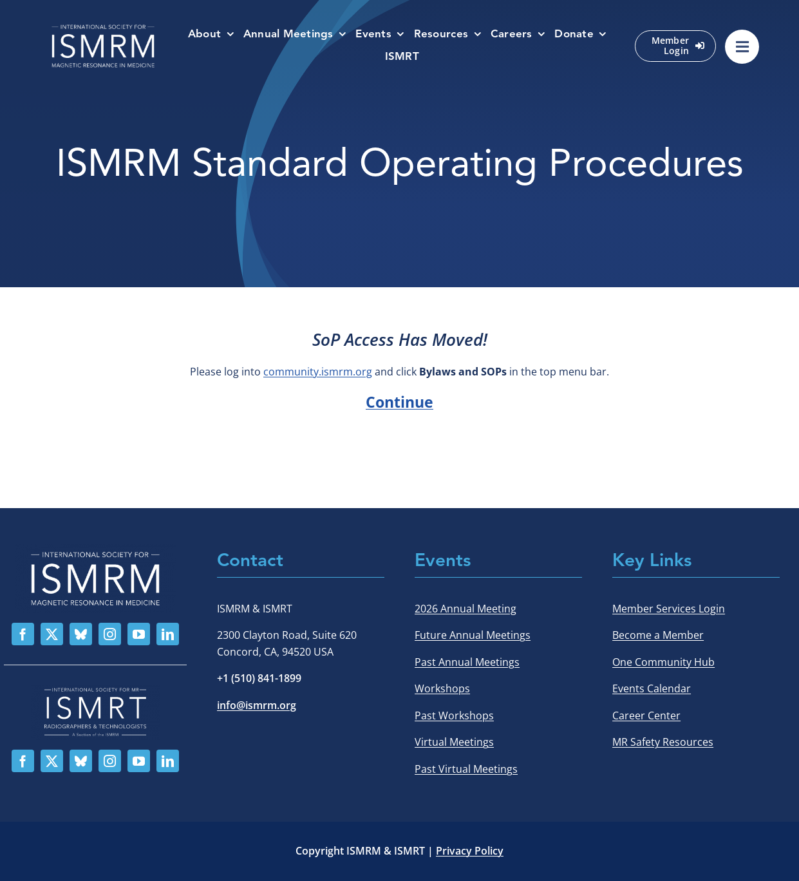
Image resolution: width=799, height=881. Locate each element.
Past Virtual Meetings (466, 769)
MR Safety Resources (662, 742)
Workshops (442, 688)
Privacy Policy (469, 851)
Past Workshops (454, 715)
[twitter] (52, 634)
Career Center (646, 715)
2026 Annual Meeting (465, 609)
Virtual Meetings (454, 742)
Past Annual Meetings (467, 662)
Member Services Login (668, 609)
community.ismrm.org (317, 372)
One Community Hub (663, 662)
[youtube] (138, 634)
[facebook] (23, 634)
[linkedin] (167, 634)
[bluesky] (81, 634)
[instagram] (110, 634)
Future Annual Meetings (473, 635)
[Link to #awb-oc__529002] (742, 47)
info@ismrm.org (256, 705)
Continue (399, 402)
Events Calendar (651, 688)
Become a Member (658, 635)
